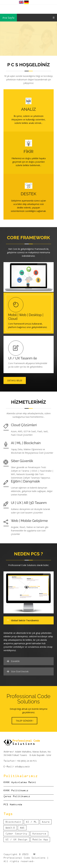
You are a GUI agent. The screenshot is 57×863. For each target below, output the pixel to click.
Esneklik (15, 661)
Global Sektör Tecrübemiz (25, 620)
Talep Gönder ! (24, 720)
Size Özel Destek (20, 671)
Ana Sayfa (8, 17)
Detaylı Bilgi (14, 380)
